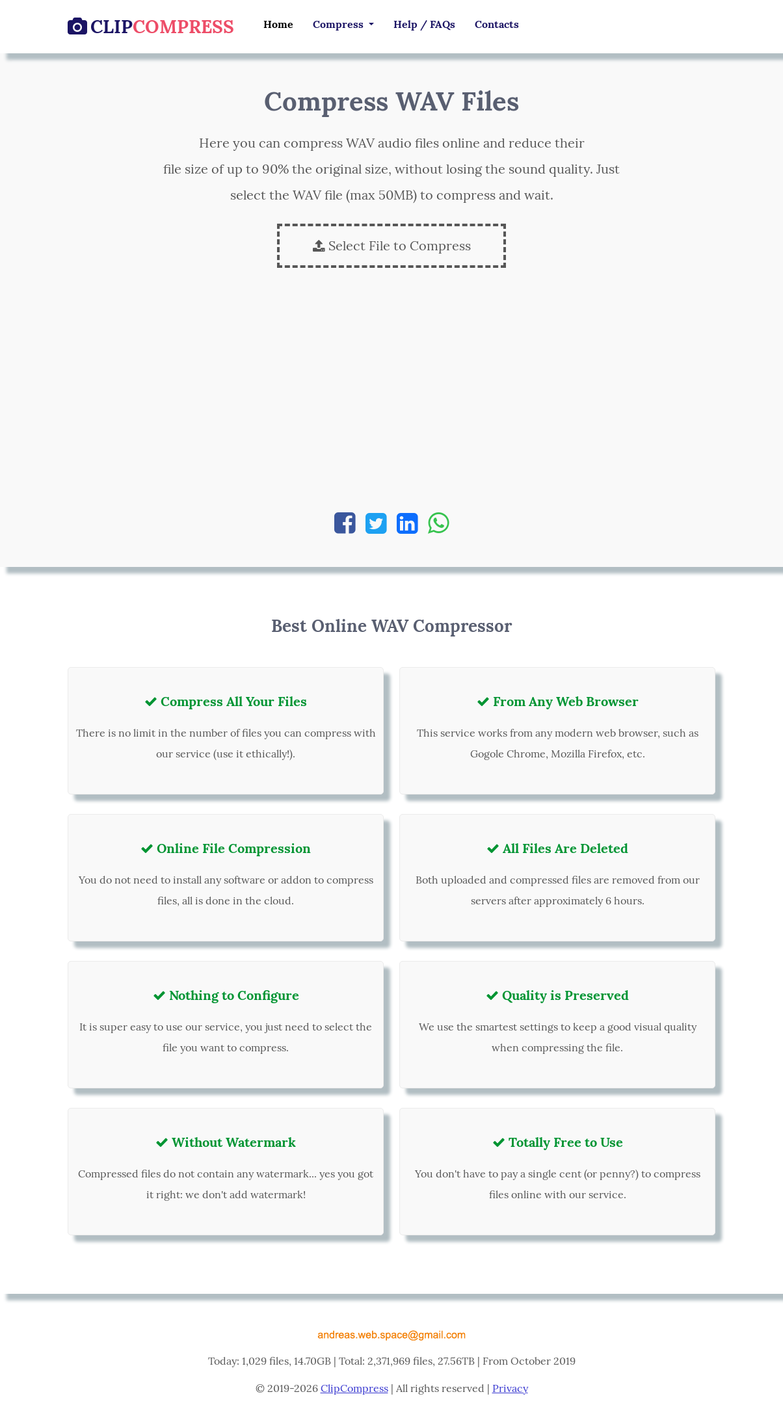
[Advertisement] (392, 397)
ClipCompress (354, 1388)
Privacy (510, 1388)
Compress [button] (339, 24)
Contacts (497, 24)
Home (278, 24)
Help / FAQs (424, 24)
